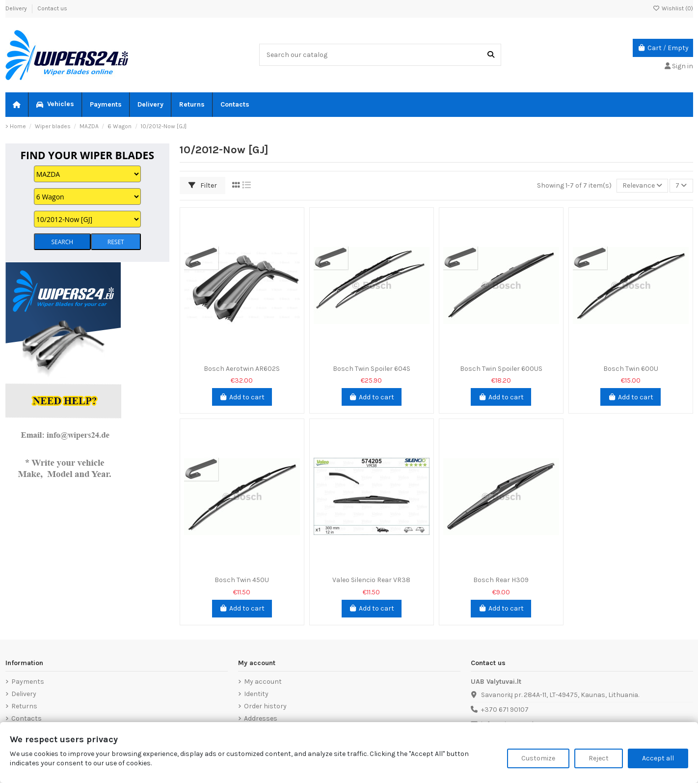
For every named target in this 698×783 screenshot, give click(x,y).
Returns (24, 706)
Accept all (658, 758)
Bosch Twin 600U (630, 368)
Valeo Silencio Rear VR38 (371, 580)
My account (263, 681)
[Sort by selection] (642, 186)
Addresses (260, 718)
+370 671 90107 (505, 709)
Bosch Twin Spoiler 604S (371, 368)
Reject (599, 758)
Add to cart (242, 397)
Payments (27, 681)
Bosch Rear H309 (501, 580)
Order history (265, 706)
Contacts (26, 718)
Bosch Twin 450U (242, 580)
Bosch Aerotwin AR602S (242, 368)
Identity (256, 694)
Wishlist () (673, 8)
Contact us (52, 8)
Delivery (16, 8)
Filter (202, 185)
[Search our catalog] (491, 55)
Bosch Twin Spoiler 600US (501, 368)
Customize (538, 758)
